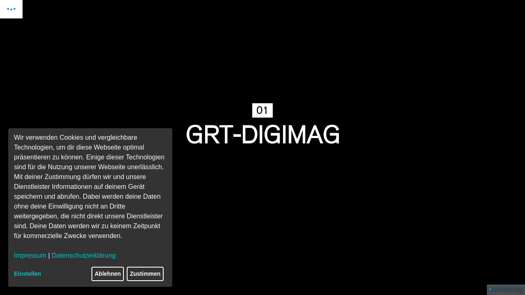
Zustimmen (145, 273)
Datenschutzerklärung (84, 255)
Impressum (30, 255)
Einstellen (27, 273)
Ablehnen (108, 273)
